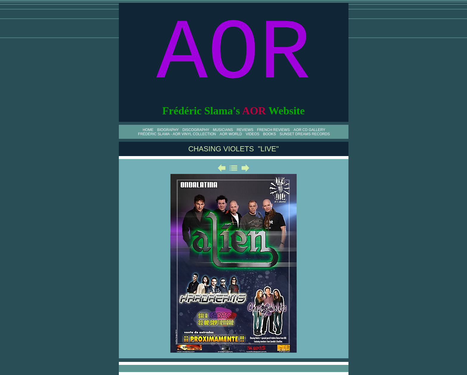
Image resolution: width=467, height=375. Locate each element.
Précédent (221, 168)
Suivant (245, 168)
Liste (233, 168)
